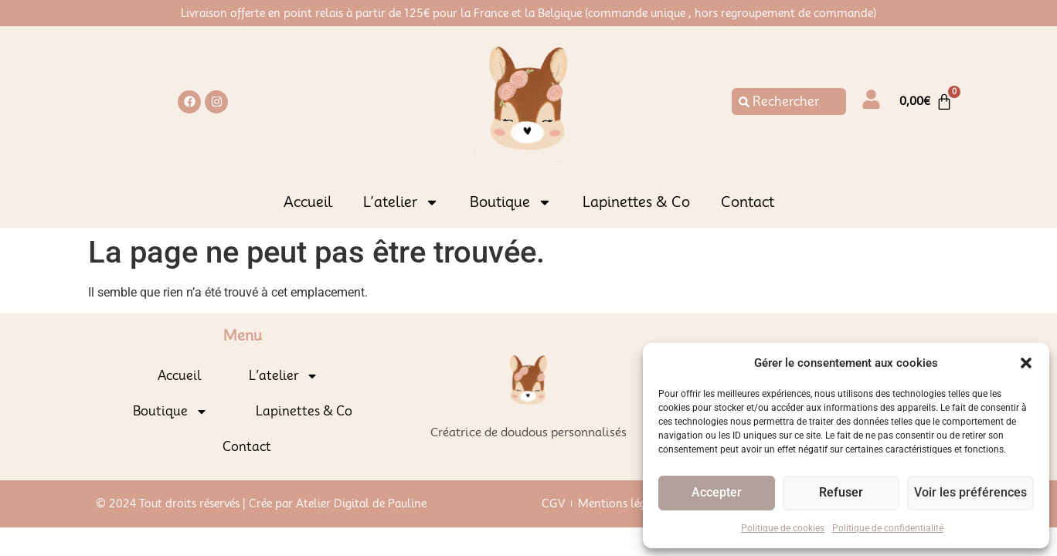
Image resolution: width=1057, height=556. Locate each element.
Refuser (845, 493)
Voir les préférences (973, 493)
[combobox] (789, 101)
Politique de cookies (782, 528)
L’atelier (401, 202)
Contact (747, 202)
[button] (1026, 363)
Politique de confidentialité (887, 528)
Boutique (511, 202)
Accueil (308, 202)
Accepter (718, 493)
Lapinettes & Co (636, 202)
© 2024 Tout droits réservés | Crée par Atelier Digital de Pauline (261, 503)
